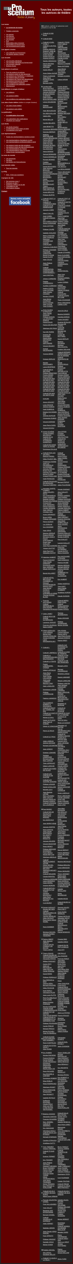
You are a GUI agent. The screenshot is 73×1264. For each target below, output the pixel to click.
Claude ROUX (48, 1104)
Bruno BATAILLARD (50, 99)
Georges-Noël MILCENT (48, 867)
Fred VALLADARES (50, 1204)
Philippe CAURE (48, 229)
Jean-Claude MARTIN (62, 827)
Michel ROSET (63, 1092)
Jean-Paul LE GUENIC (47, 723)
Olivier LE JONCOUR (50, 726)
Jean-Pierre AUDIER (62, 73)
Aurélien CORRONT (50, 286)
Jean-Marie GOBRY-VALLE (63, 521)
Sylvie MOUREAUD (62, 894)
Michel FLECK (62, 471)
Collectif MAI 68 (48, 812)
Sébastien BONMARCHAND (64, 151)
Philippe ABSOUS (49, 49)
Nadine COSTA (48, 288)
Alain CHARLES (48, 237)
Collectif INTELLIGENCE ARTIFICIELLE (63, 605)
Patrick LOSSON (63, 803)
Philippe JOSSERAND (62, 622)
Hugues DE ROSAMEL (47, 335)
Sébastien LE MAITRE (62, 726)
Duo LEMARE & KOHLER (63, 752)
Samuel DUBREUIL (61, 409)
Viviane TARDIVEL (49, 1148)
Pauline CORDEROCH (48, 282)
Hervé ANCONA (48, 64)
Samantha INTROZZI (50, 609)
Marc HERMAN (48, 567)
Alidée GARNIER (49, 497)
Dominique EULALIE (50, 449)
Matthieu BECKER (64, 113)
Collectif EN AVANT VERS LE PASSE (49, 445)
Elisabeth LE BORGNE (62, 704)
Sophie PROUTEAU (62, 1028)
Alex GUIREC (62, 546)
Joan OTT (61, 950)
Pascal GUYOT (63, 551)
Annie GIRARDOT (49, 514)
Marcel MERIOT (63, 850)
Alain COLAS (47, 259)
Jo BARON (46, 96)
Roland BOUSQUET (62, 176)
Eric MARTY (47, 835)
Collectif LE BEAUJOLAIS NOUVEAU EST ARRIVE (63, 698)
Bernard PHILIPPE (49, 985)
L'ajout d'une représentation (15, 152)
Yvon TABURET (48, 1147)
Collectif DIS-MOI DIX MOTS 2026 (49, 394)
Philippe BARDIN (63, 92)
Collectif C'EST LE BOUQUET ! (64, 199)
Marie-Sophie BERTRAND (62, 135)
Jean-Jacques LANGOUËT (62, 686)
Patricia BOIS (62, 149)
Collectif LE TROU (49, 737)
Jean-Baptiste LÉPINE (47, 793)
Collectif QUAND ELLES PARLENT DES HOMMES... (49, 1038)
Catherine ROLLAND (61, 1087)
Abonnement (10, 86)
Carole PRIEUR (48, 1026)
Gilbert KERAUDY (49, 630)
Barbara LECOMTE (61, 745)
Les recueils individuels (14, 61)
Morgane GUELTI (49, 537)
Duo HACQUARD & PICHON (64, 557)
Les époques (10, 38)
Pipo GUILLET (63, 539)
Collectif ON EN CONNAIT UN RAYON (48, 946)
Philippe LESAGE (49, 784)
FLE (7, 41)
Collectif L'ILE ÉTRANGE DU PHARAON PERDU (63, 647)
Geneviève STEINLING (62, 1133)
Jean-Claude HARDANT (47, 562)
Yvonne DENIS (48, 354)
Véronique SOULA (49, 1131)
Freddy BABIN (62, 87)
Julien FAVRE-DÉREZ (63, 459)
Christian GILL (48, 512)
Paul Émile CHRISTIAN (47, 252)
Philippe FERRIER (64, 467)
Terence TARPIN (63, 1148)
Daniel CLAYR (48, 257)
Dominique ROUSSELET (62, 1101)
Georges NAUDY (63, 907)
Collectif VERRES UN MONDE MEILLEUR (64, 1228)
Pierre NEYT (62, 909)
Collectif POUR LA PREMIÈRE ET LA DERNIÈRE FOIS (49, 1019)
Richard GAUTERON (50, 501)
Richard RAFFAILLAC (62, 1055)
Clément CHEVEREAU (62, 243)
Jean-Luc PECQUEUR (47, 966)
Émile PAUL (62, 964)
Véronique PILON (49, 992)
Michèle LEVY (48, 789)
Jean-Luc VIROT (63, 1242)
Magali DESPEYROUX (63, 363)
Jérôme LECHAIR (49, 743)
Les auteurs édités (12, 96)
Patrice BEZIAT (48, 140)
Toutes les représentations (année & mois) (20, 137)
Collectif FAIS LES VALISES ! (49, 453)
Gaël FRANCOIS (49, 479)
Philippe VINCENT (49, 1239)
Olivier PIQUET (63, 992)
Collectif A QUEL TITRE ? (48, 43)
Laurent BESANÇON (50, 138)
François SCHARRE (50, 1119)
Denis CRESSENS (64, 303)
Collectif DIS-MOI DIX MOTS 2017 (49, 379)
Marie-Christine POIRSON (48, 1003)
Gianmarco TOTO (64, 1174)
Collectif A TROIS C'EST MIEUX (63, 43)
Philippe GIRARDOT (62, 514)
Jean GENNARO (48, 505)
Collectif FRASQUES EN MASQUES (50, 482)
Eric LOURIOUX (48, 805)
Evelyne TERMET (49, 1156)
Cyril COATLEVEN (64, 257)
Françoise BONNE (64, 154)
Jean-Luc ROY (48, 1106)
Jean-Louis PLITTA (49, 995)
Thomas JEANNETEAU (63, 614)
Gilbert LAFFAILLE (49, 670)
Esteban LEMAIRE (49, 752)
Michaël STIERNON (50, 1137)
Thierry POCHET (63, 998)
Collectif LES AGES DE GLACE (49, 769)
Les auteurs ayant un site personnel (18, 74)
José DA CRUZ (63, 311)
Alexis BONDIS (48, 151)
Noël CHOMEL (63, 250)
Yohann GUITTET (49, 548)
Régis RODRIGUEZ (50, 1084)
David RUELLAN (63, 1108)
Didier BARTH (48, 97)
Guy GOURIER (48, 527)
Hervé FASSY (62, 456)
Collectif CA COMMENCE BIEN (49, 203)
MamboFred (47, 814)
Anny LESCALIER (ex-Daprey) (64, 784)
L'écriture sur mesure (13, 120)
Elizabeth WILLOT (49, 1254)
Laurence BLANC (64, 143)
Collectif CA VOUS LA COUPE (64, 206)
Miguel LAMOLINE (64, 681)
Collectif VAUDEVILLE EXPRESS (47, 1219)
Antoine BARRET (63, 96)
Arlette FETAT (62, 469)
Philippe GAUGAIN (64, 499)
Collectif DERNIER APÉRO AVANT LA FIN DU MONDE (64, 353)
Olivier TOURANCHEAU (49, 1178)
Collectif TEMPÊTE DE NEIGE (62, 1152)
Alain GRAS (47, 530)
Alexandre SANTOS (50, 1117)
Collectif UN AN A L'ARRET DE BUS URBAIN (64, 1192)
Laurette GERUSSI (64, 508)
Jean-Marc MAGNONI (61, 809)
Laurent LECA (62, 741)
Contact (4, 191)
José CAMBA (47, 216)
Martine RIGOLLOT (61, 1071)
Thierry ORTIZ (48, 950)
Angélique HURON (64, 592)
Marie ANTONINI (63, 66)
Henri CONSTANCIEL (63, 270)
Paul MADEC (47, 809)
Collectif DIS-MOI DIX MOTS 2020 (63, 383)
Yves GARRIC (62, 497)
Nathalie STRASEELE (62, 1137)
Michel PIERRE (63, 991)
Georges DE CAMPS (62, 325)
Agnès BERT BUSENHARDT (63, 132)
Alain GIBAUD (48, 510)
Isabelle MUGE (63, 899)
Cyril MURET (47, 903)
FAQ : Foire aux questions (15, 175)
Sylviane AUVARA (64, 76)
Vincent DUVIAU (48, 428)
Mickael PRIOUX (48, 1029)
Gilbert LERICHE (49, 766)
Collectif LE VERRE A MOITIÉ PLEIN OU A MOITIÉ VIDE (64, 736)
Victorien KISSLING (49, 636)
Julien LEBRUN (48, 741)
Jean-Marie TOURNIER (47, 1181)
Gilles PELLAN (48, 969)
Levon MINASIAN (64, 868)
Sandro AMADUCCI (49, 61)
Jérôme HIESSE (63, 569)
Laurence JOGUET (49, 622)
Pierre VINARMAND (62, 1236)
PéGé (60, 981)
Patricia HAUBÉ (63, 562)
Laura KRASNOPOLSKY (49, 640)
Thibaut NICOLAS (64, 916)
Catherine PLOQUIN (61, 995)
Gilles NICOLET (48, 918)
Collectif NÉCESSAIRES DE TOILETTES (49, 912)
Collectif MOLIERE (49, 874)
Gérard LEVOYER (64, 787)
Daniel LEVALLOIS (49, 787)
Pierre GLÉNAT (48, 522)
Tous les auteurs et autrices (15, 72)
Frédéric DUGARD (64, 416)
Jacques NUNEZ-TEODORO (49, 934)
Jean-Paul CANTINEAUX (63, 219)
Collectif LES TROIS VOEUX (63, 781)
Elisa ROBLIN (47, 1081)
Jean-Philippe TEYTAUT (47, 1163)
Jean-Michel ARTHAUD (62, 70)
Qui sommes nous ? (13, 181)
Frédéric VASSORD (61, 1215)
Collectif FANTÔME (61, 453)
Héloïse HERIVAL (64, 565)
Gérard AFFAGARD (62, 52)
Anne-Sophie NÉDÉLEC (62, 912)
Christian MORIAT (64, 883)
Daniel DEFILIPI (63, 339)
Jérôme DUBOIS (48, 407)
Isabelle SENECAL (64, 1122)
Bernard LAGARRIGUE (63, 670)
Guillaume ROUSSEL (46, 1101)
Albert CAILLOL (48, 213)
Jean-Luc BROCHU (61, 187)
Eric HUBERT (62, 579)
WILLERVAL (47, 1253)
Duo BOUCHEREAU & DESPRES (64, 163)
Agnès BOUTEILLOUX (48, 180)
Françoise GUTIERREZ (62, 548)
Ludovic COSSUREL (62, 286)
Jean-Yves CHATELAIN (62, 240)
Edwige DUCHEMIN (50, 412)
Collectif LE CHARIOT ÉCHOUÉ (61, 709)
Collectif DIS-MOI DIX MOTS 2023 (49, 390)
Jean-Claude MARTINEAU (47, 832)
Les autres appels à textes (15, 54)
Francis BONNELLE (50, 157)
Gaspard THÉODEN (50, 1166)
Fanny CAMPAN (63, 216)
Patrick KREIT (62, 640)
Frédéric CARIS (63, 221)
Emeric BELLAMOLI (62, 116)
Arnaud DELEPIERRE (48, 349)
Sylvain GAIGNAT (64, 489)
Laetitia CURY (62, 304)
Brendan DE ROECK (62, 332)
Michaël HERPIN (63, 567)
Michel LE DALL (48, 717)
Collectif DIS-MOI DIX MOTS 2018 (63, 379)
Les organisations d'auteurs (15, 82)
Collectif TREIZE (63, 1184)
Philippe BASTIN (63, 97)
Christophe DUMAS (49, 418)
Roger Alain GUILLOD (47, 543)
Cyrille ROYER (48, 1108)
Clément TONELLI (64, 1172)
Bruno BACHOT (48, 88)
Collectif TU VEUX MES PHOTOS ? (64, 1186)
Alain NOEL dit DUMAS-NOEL (63, 921)
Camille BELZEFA (49, 123)
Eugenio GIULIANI (64, 519)
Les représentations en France (16, 149)
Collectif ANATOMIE (61, 61)
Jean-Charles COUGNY (47, 293)
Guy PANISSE (62, 956)
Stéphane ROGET (49, 1087)
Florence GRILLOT (64, 533)
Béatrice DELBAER (61, 342)
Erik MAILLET (62, 812)
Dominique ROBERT (50, 1078)
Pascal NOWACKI (64, 932)
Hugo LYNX (62, 805)
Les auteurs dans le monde (15, 77)
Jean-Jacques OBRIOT (48, 942)
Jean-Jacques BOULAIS (48, 169)
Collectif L (46, 647)
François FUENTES (49, 485)
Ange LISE (61, 799)
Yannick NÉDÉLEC (49, 916)
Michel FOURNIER (64, 476)
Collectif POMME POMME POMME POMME (64, 1003)
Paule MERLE (48, 853)
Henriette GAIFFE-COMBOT (49, 489)
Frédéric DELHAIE (64, 349)
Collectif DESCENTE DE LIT (63, 359)
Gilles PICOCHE (48, 988)
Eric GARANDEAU (49, 495)
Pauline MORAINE (64, 879)
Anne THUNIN (62, 1168)
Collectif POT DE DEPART (48, 1013)
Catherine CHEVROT (50, 247)
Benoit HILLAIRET (49, 573)
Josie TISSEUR (63, 1170)
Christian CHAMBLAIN (62, 233)
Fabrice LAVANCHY (50, 698)
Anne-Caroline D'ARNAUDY (48, 310)
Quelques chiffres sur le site (15, 184)
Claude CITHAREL (64, 252)
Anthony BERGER (64, 129)
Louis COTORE (48, 290)
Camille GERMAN (49, 508)
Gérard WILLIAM (63, 1253)
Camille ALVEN (63, 58)
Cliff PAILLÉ (62, 953)
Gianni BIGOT (48, 142)
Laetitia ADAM (62, 49)
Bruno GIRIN (47, 517)
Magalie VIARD (63, 1232)
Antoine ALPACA (48, 58)
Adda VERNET (48, 1223)
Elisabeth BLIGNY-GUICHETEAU (49, 146)
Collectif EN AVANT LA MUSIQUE (62, 440)
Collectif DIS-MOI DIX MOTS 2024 (63, 390)
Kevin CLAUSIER (64, 255)
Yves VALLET (47, 1208)
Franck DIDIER (48, 375)
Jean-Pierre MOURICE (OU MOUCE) (48, 898)
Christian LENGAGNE (62, 756)
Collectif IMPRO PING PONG (63, 601)
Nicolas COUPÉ (48, 296)
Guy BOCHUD (48, 149)
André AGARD (48, 55)
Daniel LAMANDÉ (64, 677)
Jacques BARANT (49, 92)
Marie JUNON (48, 627)
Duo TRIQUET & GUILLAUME (48, 1186)
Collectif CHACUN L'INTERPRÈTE (64, 229)
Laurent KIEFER (63, 632)
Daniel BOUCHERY (49, 166)
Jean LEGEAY (48, 749)
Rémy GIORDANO (64, 512)
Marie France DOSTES (62, 398)
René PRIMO (62, 1026)
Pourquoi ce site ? (12, 183)
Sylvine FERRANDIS (62, 464)
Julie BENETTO (48, 126)
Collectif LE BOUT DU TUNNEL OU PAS (49, 709)
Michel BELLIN (48, 119)
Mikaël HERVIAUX (49, 569)
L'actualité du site (12, 186)
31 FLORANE (62, 472)
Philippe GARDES (64, 495)
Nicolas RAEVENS (49, 1055)
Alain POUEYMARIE (50, 1015)
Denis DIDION (48, 377)
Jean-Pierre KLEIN (64, 636)
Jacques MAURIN (49, 841)
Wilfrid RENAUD (63, 1062)
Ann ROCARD (62, 1081)
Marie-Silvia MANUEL (47, 816)
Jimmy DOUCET (48, 402)
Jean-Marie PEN (63, 969)
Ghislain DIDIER (63, 375)
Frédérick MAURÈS (61, 837)
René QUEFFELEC (49, 1043)
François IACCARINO (47, 601)
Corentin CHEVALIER (47, 243)
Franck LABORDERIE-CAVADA (48, 665)
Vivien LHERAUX (63, 793)
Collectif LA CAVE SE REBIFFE (64, 653)
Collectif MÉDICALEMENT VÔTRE (49, 861)
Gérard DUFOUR (63, 414)
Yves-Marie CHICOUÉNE (62, 247)
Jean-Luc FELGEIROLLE (48, 464)
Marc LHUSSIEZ (48, 796)
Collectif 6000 (47, 39)
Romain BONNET (49, 159)
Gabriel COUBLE (63, 290)
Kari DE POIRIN (48, 332)
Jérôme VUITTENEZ (62, 1244)
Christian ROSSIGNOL (62, 1094)
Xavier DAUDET (63, 319)
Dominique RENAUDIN (47, 1064)
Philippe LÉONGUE (61, 789)
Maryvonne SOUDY (61, 1128)
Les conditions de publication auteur (18, 84)
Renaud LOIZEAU (49, 801)
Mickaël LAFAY (63, 666)
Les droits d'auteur (12, 127)
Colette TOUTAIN (63, 1181)
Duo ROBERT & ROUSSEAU (63, 1078)
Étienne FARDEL (49, 456)
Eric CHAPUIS (63, 235)
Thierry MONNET (63, 874)
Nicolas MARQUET (61, 823)
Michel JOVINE (63, 625)
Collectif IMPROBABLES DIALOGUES (48, 605)
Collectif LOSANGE (49, 803)
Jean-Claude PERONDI (62, 974)
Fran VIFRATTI (48, 1236)
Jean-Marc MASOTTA (46, 837)
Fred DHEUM (62, 373)
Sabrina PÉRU (48, 983)
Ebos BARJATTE (63, 94)
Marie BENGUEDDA (62, 126)
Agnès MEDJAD (63, 844)
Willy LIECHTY (48, 797)
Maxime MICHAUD (64, 861)
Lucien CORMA (63, 282)
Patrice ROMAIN (63, 1090)
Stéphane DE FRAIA (50, 328)
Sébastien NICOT (64, 918)
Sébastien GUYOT (49, 553)
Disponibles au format (15, 44)
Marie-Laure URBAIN (50, 1196)
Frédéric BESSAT (64, 138)
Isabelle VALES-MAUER (63, 1201)
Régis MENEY (48, 846)
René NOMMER (48, 927)
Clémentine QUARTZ (61, 1038)
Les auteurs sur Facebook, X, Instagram (19, 76)
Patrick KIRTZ (62, 634)
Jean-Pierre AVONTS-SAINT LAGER (48, 79)
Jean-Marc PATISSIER (61, 961)
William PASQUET (49, 961)
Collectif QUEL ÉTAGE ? (63, 1043)
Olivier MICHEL (48, 865)
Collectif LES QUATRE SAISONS (50, 781)
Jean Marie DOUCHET (61, 402)
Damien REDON (63, 1060)
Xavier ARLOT (48, 70)
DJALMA (46, 399)
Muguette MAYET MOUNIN (64, 841)
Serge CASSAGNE (49, 223)
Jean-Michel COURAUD (47, 300)
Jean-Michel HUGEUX (47, 589)
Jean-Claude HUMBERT (62, 589)
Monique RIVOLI (63, 1075)
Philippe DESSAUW (61, 367)
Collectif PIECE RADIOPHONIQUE (64, 988)
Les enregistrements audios (15, 46)
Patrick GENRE (63, 505)
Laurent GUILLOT (64, 543)
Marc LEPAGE (48, 761)
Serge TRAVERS (49, 1184)
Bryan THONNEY (49, 1168)
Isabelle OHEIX (63, 942)
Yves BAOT (62, 90)
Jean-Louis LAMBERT (46, 681)
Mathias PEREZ (63, 971)
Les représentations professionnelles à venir (21, 142)
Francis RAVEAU (49, 1058)
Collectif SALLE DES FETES (63, 1114)
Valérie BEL (47, 116)
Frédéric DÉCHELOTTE (63, 370)
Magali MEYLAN (48, 854)
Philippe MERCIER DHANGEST (49, 850)
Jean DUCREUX (63, 412)
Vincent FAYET (63, 462)
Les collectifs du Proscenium (15, 53)
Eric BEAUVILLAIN (49, 113)
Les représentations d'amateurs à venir (19, 140)
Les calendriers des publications (17, 119)
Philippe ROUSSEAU (62, 1098)
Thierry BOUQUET (64, 172)
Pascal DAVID (48, 322)
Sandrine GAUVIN (64, 501)
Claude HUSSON (63, 596)
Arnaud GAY (47, 503)
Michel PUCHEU (48, 1031)
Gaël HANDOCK (63, 560)
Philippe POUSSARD (50, 1023)
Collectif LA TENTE (49, 661)
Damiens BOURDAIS (50, 174)
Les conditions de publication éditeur (18, 99)
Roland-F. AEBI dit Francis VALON (49, 52)
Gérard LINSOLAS (49, 799)
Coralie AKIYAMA (63, 56)
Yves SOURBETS (64, 1131)
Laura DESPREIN (49, 367)
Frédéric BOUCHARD (47, 163)
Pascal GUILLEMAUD (48, 539)
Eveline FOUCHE (64, 474)
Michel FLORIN (48, 474)
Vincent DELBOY (49, 346)
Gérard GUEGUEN (64, 535)
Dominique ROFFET (61, 1083)
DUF (44, 414)
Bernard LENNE (48, 759)
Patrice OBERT (48, 939)
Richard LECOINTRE (50, 745)
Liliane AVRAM (63, 79)
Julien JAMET (47, 614)
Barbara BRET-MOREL (63, 183)
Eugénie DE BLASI (64, 322)
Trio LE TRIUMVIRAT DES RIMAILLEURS (64, 730)
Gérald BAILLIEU (63, 88)
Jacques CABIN (48, 210)
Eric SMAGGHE (48, 1128)
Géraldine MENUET (61, 846)
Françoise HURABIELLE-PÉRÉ (50, 592)
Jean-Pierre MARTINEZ (62, 832)
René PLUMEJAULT (50, 998)
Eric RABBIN (47, 1053)
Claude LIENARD (64, 797)
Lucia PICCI (62, 985)
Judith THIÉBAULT (64, 1166)
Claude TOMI (47, 1172)
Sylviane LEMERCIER (47, 756)
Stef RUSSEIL (48, 1109)
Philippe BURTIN (49, 195)
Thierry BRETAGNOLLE (48, 187)
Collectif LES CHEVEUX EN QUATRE (48, 775)
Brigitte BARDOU (49, 94)
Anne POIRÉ (47, 1000)
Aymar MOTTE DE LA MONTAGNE (64, 885)
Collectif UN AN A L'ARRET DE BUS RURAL (49, 1192)
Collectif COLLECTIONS (63, 259)
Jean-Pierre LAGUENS (47, 673)
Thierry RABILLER (64, 1053)
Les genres (10, 34)
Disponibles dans (15, 43)
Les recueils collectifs (13, 64)
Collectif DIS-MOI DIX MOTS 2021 (49, 386)
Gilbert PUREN (63, 1031)
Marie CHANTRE (49, 235)
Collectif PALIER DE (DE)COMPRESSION (50, 956)
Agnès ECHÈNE (48, 432)
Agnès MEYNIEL (63, 854)
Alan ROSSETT (48, 1094)
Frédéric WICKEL (49, 1250)
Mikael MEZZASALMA (63, 857)
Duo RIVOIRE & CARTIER (48, 1075)
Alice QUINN (47, 1049)
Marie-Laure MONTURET (62, 876)
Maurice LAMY (48, 683)
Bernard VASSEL (49, 1215)
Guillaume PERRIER (61, 977)
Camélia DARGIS (64, 317)
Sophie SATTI (62, 1117)
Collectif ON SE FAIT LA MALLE (63, 946)
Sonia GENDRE (63, 503)
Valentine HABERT (49, 557)
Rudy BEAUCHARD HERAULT (62, 106)
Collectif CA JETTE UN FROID (64, 203)
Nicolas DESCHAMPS (48, 363)
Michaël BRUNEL (64, 189)
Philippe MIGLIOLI (64, 865)
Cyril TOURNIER (63, 1178)
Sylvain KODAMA (49, 638)
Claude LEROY (63, 766)
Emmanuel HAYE (49, 565)
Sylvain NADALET (49, 907)
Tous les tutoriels (11, 168)
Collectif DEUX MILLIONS (48, 370)
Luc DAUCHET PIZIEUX (48, 319)
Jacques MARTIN (49, 827)
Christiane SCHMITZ (61, 1119)
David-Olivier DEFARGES (47, 339)
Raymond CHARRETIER (48, 240)
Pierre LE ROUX (48, 731)
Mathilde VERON (49, 1228)
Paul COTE (61, 288)
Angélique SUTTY (49, 1143)
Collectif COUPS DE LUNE (63, 296)
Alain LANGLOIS (48, 686)
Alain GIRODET (63, 517)
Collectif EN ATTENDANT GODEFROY (47, 440)
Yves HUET (62, 586)
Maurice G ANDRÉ (64, 64)
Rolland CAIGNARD (62, 210)
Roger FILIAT (47, 471)
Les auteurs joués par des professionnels (20, 147)
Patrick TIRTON (48, 1170)
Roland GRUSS (48, 535)
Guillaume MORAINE (50, 879)
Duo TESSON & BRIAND (63, 1160)
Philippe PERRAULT (50, 977)
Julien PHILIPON (63, 983)
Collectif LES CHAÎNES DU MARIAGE (62, 769)
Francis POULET (63, 1015)
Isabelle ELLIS (48, 437)
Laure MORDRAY (49, 881)
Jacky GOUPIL (63, 524)
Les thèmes (10, 36)
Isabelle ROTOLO (49, 1098)
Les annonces (11, 158)
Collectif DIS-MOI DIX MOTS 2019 (49, 383)
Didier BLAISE (48, 143)
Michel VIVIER (48, 1245)
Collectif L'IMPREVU (50, 653)
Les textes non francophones (16, 162)
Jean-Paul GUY (48, 551)
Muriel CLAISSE (48, 255)
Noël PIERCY (47, 991)
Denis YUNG (62, 1259)
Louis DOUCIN (48, 405)
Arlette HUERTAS (64, 584)
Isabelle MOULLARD (62, 890)
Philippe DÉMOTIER (50, 373)
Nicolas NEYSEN (49, 909)
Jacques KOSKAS (64, 638)
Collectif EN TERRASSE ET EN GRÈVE (63, 445)
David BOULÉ (48, 172)
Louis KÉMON (48, 632)
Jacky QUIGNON (63, 1046)
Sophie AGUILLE (49, 56)
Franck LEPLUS (63, 761)
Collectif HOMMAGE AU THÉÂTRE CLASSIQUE (63, 573)
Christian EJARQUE (61, 434)
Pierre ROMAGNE (49, 1090)
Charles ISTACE (63, 609)
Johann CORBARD (49, 279)
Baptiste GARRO (49, 499)
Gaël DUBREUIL (48, 409)
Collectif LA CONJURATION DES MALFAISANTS (50, 657)
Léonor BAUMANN (49, 102)
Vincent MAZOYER (49, 844)
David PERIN (47, 974)
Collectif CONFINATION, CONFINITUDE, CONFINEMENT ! (49, 270)
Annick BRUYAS (48, 192)
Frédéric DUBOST (64, 407)
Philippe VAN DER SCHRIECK (64, 1208)
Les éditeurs (10, 92)
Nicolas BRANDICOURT (48, 183)
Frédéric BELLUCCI (61, 119)
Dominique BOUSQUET (47, 176)
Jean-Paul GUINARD (50, 546)
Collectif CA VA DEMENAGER (48, 206)
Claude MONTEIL (49, 876)
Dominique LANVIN (49, 689)
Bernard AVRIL (48, 83)
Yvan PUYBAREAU (49, 1033)
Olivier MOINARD (64, 871)
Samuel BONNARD (49, 154)
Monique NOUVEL (49, 932)
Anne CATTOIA (48, 226)
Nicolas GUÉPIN (63, 537)
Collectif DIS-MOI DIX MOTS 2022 (63, 386)
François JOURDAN (50, 625)
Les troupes (10, 39)
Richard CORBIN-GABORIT (64, 278)
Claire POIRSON (63, 1000)
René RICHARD (48, 1071)
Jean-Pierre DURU (49, 425)
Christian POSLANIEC (62, 1009)
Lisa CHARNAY (63, 237)
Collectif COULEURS (62, 293)
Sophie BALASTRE (49, 90)
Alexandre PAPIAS (49, 959)
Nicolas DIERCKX (64, 377)
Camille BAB (47, 87)
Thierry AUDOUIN (49, 76)
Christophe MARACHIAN (62, 816)
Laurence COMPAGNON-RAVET (63, 264)
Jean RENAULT (63, 1064)
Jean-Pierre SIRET (64, 1124)
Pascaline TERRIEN (61, 1156)
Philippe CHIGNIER (49, 250)
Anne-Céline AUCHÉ (50, 73)
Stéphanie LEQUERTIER (62, 763)
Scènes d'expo (11, 66)
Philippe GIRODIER (49, 519)
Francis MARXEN (64, 835)
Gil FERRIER (47, 467)
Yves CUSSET (48, 306)
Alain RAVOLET (63, 1058)
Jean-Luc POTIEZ (64, 1013)
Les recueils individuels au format (19, 62)
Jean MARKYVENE (49, 823)
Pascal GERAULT (49, 506)
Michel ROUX (62, 1104)
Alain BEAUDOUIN (49, 111)
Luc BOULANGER (64, 169)
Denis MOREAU (63, 881)
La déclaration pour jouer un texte (17, 128)
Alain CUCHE (47, 304)
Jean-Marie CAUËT (61, 226)
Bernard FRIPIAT (63, 482)
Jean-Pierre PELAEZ (62, 966)
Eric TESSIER (48, 1160)
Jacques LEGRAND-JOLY (63, 749)
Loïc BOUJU (62, 166)
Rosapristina (47, 1092)
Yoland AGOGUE (63, 55)
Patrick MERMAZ (63, 853)
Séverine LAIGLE (63, 674)
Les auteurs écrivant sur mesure (17, 81)
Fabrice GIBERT (63, 510)
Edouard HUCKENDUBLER (49, 583)
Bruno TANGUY (63, 1147)
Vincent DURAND (49, 422)
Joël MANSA (62, 814)
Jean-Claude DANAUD (47, 314)
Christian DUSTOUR (61, 425)
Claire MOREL (48, 883)
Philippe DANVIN (49, 317)
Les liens (9, 160)
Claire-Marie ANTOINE (47, 66)
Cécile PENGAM (48, 971)
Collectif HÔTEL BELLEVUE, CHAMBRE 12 (48, 579)
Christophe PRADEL (61, 1023)
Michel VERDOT (63, 1219)
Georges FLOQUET (50, 472)
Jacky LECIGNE (63, 743)
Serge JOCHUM (63, 618)
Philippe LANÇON (64, 683)
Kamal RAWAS (48, 1060)
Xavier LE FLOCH (49, 720)
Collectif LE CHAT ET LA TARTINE (64, 714)
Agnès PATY (47, 964)
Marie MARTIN (48, 830)
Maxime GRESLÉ (49, 533)
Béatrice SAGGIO (49, 1114)
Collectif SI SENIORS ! (47, 1124)
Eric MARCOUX (48, 820)
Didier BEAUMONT (62, 110)
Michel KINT (47, 634)
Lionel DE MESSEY (61, 328)
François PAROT (63, 959)
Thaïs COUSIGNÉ (64, 300)
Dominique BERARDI (50, 129)
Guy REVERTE (63, 1068)
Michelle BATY (63, 99)
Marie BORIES (63, 159)
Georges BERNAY (49, 132)
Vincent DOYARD (64, 405)
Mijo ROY (61, 1106)
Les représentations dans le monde (18, 150)
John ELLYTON (63, 437)
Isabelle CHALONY (49, 233)
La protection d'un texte (14, 130)
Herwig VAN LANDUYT (62, 1211)
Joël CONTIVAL (48, 275)
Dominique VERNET (61, 1223)
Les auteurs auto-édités (14, 109)
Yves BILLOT (62, 142)
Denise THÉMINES (62, 1163)
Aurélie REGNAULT (49, 1062)
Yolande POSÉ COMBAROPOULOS (50, 1009)
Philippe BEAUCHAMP (48, 106)
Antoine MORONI (49, 885)
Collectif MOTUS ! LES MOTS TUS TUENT (49, 889)
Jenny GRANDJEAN (62, 527)
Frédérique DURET (61, 422)
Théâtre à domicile (12, 31)
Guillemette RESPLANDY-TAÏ (49, 1068)
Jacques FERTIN (49, 469)
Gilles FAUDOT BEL (50, 459)
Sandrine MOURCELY (47, 894)
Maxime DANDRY (64, 314)
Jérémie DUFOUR (49, 416)
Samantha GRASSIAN (62, 530)
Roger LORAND (63, 801)
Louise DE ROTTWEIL (62, 335)
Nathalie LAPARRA (61, 689)
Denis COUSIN (48, 303)
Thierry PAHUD (48, 953)
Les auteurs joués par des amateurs (18, 145)
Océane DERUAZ (49, 359)
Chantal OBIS (62, 939)
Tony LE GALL (63, 720)
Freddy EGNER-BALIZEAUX (48, 434)
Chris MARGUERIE (62, 820)
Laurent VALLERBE (61, 1204)
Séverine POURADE (61, 1019)
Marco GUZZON (63, 553)
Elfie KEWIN (62, 630)
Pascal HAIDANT (49, 560)
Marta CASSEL (63, 223)
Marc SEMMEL (48, 1122)
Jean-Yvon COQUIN (61, 275)
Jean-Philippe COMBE (47, 264)
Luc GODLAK (47, 524)
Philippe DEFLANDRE (47, 342)
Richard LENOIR (63, 759)
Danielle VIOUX (48, 1242)
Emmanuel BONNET (61, 157)
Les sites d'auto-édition (14, 105)
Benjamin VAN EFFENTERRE (48, 1211)
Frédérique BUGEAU (61, 192)
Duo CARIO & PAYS (50, 221)
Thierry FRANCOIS (62, 478)
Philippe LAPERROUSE (48, 693)
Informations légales (13, 188)
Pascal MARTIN (63, 830)
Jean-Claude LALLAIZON (47, 677)
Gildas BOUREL (63, 174)
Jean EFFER (62, 432)
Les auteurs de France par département (19, 79)
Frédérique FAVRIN (49, 462)
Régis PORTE (62, 1007)
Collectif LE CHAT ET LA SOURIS (50, 714)
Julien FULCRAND (64, 485)
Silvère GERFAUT (64, 506)
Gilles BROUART (49, 189)
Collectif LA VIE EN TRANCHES (63, 661)
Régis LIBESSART (64, 796)
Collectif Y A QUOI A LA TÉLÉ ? (50, 1259)
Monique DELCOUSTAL (63, 346)
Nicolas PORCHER (49, 1007)
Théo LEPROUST (49, 763)
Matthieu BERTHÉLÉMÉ (48, 135)
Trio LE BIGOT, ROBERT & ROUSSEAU (48, 704)
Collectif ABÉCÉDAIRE (63, 46)
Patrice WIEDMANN (62, 1250)
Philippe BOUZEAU (61, 180)
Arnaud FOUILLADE (50, 476)
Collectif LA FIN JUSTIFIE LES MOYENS (63, 657)
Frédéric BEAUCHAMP (62, 102)
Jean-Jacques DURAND (62, 418)
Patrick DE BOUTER (50, 325)
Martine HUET (48, 586)
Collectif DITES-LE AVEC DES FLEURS (64, 394)
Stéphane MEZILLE (49, 857)
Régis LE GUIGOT (64, 723)
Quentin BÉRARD (64, 140)
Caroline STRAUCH (50, 1140)
